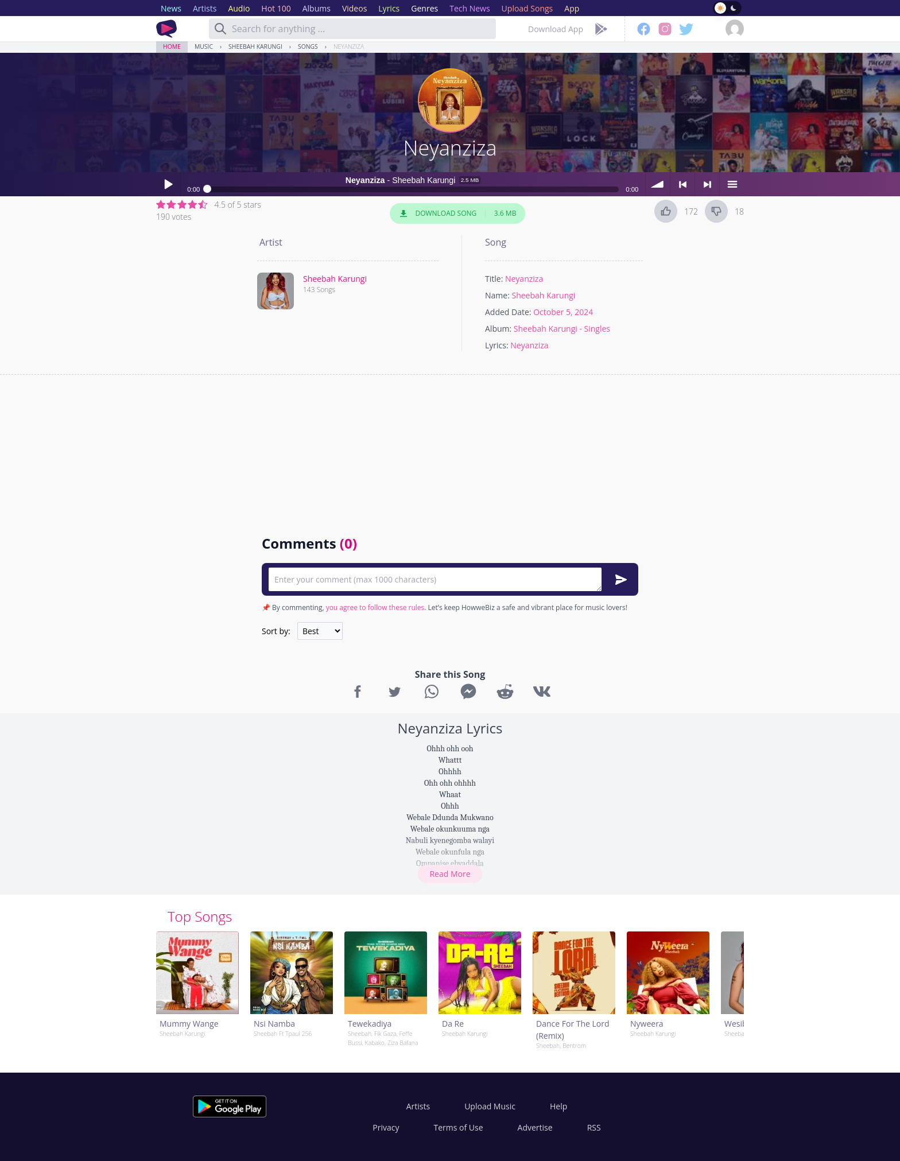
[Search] (220, 28)
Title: (494, 278)
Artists (418, 1106)
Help (558, 1106)
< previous (682, 184)
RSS (594, 1127)
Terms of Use (458, 1127)
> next (707, 184)
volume (658, 184)
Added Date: (508, 311)
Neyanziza (348, 46)
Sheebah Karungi (255, 46)
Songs (308, 46)
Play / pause (168, 184)
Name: (497, 295)
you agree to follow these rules (375, 607)
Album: (498, 328)
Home (172, 46)
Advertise (535, 1127)
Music (204, 46)
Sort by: (276, 631)
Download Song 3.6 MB (457, 213)
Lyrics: (497, 345)
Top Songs (200, 916)
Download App (555, 29)
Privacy (386, 1127)
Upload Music (489, 1106)
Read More (449, 873)
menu (732, 184)
